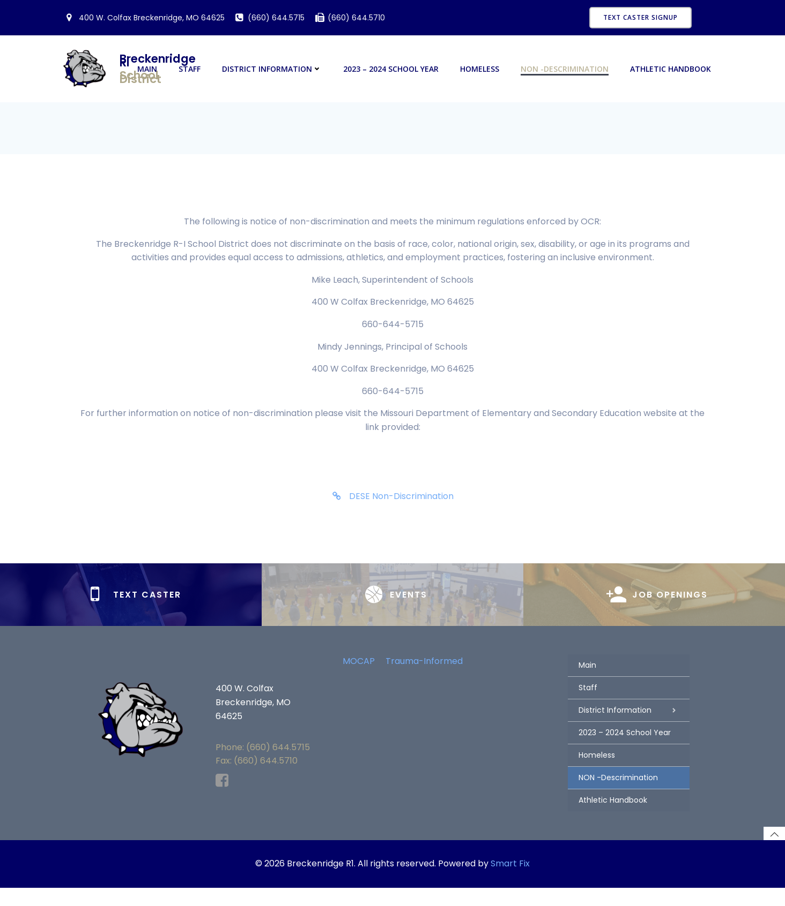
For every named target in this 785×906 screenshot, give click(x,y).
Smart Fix (510, 883)
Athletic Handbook (671, 69)
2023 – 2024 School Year (392, 69)
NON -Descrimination (566, 69)
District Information (273, 69)
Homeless (480, 69)
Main (148, 69)
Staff (191, 69)
